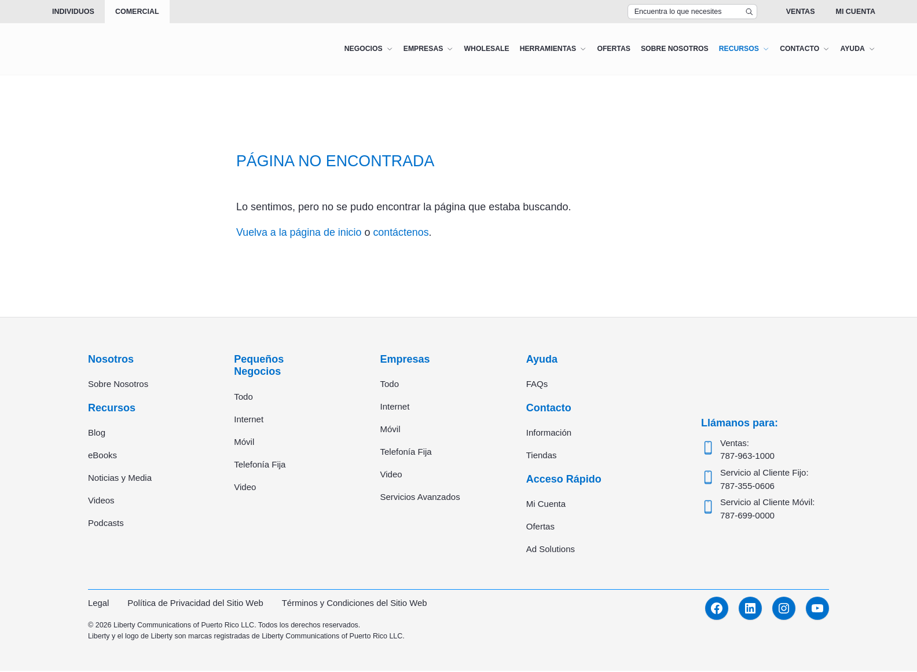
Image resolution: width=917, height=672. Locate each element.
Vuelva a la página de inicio (299, 232)
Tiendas (541, 456)
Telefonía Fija (259, 464)
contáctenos (403, 232)
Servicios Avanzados (420, 497)
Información (548, 433)
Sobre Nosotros (118, 384)
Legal (98, 604)
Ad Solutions (550, 550)
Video (245, 487)
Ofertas (540, 527)
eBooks (102, 456)
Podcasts (106, 523)
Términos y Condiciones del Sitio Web (356, 604)
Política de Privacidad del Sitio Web (196, 604)
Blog (96, 433)
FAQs (537, 384)
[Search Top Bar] (692, 11)
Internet (248, 419)
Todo (243, 396)
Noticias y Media (120, 478)
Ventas (800, 12)
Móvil (244, 442)
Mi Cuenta (855, 12)
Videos (101, 501)
